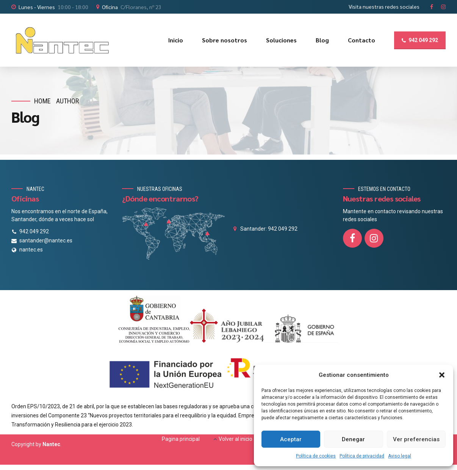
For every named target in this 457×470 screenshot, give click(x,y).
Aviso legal (399, 456)
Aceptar (291, 439)
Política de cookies (316, 456)
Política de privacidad (362, 456)
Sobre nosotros (224, 40)
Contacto (361, 40)
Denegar (353, 439)
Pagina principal (181, 439)
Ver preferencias (416, 439)
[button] (442, 375)
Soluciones (281, 40)
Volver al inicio (235, 439)
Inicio (175, 40)
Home (42, 101)
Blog (322, 40)
